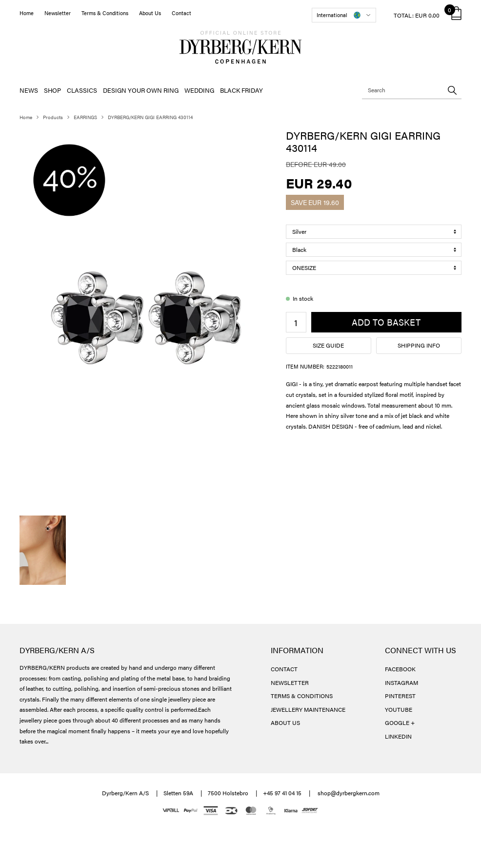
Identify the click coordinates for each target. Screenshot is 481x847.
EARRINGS (85, 117)
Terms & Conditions (104, 13)
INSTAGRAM (401, 682)
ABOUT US (285, 722)
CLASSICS (82, 90)
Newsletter (57, 13)
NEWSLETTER (290, 682)
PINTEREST (400, 695)
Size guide (328, 345)
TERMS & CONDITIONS (302, 695)
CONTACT (284, 668)
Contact (181, 13)
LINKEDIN (398, 736)
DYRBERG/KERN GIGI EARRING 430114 (150, 117)
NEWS (29, 90)
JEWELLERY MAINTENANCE (308, 709)
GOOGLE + (400, 722)
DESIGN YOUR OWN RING (141, 90)
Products (53, 117)
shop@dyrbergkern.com (349, 792)
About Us (150, 13)
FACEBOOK (400, 668)
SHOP (52, 90)
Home (27, 13)
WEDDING (199, 90)
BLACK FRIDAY (241, 90)
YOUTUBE (398, 709)
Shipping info (419, 345)
